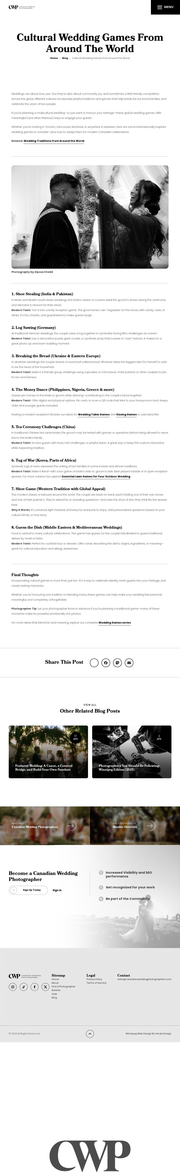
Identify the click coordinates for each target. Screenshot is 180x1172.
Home (54, 58)
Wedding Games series (115, 623)
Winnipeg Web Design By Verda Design (148, 1034)
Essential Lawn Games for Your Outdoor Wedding (96, 476)
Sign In (57, 890)
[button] (165, 7)
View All (89, 705)
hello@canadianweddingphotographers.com (144, 979)
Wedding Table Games (94, 414)
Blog (65, 58)
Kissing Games (126, 414)
